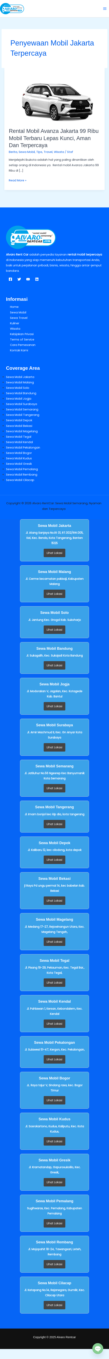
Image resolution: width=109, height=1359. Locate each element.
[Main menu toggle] (105, 8)
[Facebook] (10, 279)
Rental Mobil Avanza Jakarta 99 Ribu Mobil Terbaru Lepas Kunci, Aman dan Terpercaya (54, 138)
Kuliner (14, 323)
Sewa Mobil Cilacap (20, 480)
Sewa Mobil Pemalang (22, 469)
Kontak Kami (19, 350)
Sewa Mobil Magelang (22, 431)
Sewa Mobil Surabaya (21, 404)
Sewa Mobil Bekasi (19, 426)
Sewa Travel (18, 318)
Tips (39, 152)
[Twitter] (19, 279)
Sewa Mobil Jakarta (20, 377)
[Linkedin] (37, 279)
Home (14, 307)
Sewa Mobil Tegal (18, 437)
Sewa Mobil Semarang (22, 409)
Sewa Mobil (27, 152)
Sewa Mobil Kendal (19, 442)
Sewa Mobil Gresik (19, 464)
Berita (13, 152)
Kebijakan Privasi (22, 334)
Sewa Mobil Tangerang (22, 415)
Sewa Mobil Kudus (19, 458)
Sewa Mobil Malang (20, 382)
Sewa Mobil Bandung (21, 393)
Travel (48, 152)
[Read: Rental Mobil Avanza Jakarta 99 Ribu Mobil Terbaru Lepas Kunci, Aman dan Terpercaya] (54, 95)
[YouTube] (28, 279)
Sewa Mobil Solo (17, 388)
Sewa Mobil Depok (19, 420)
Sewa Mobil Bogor (19, 453)
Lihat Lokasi (54, 553)
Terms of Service (22, 339)
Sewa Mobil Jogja (18, 399)
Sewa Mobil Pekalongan (23, 448)
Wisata (59, 152)
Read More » (17, 180)
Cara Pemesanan (22, 345)
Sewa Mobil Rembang (21, 475)
